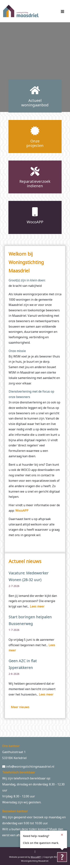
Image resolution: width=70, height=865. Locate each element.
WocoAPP (21, 510)
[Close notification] (62, 834)
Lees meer (37, 606)
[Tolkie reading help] (62, 857)
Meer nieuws (20, 707)
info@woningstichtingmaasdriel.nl (28, 766)
